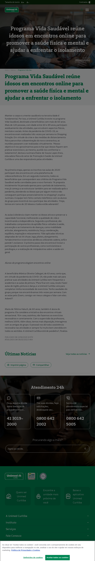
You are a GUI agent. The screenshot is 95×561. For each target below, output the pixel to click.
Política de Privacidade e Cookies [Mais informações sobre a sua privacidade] (25, 552)
